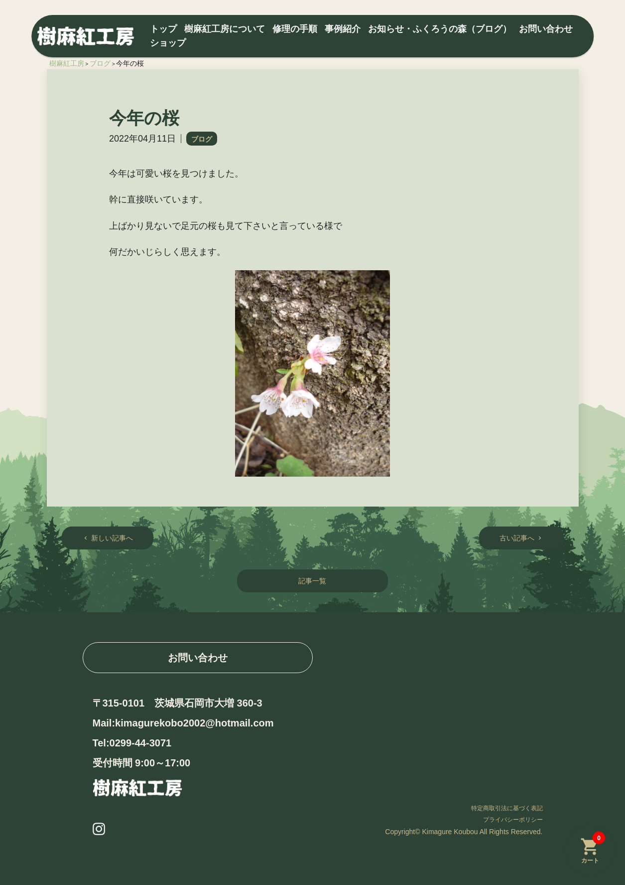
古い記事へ (521, 538)
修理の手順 (294, 29)
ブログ (201, 139)
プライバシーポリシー (513, 819)
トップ (163, 29)
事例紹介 (343, 29)
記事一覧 (312, 581)
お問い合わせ (546, 29)
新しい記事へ (107, 538)
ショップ (168, 43)
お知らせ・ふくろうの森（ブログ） (439, 29)
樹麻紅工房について (224, 29)
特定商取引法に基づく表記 (507, 808)
